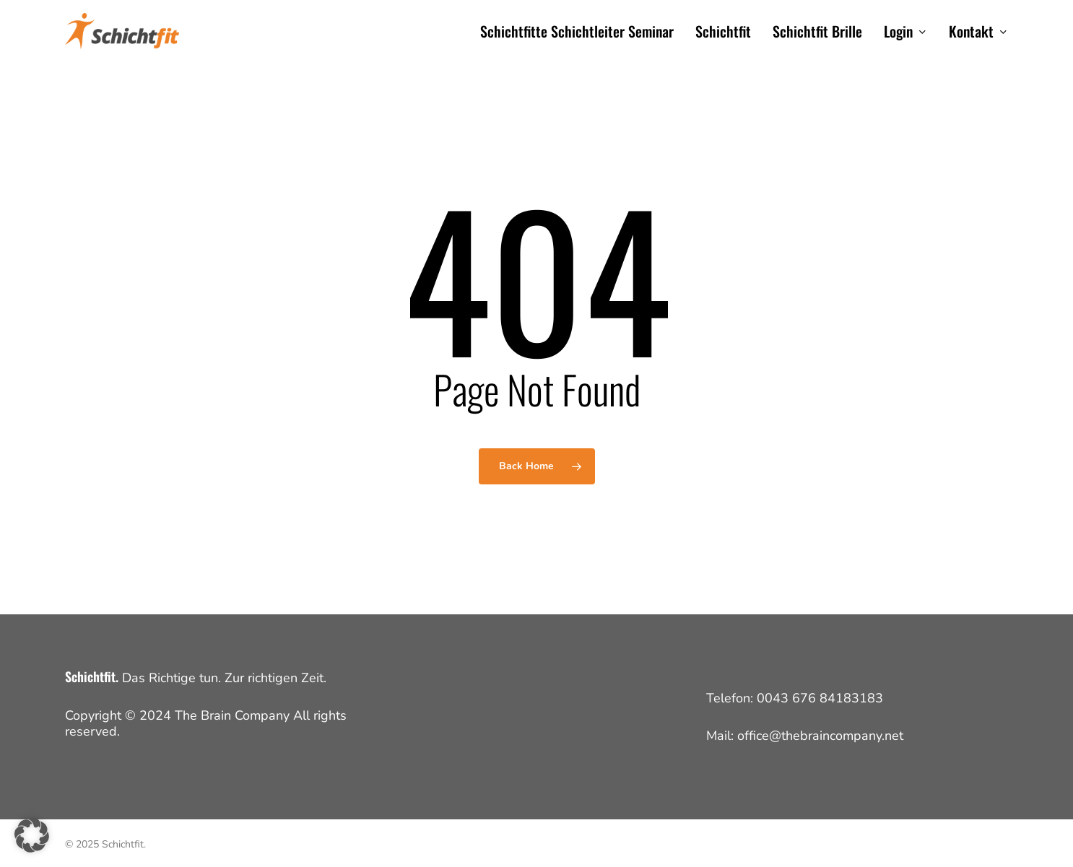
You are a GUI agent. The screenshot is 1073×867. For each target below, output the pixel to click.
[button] (32, 835)
